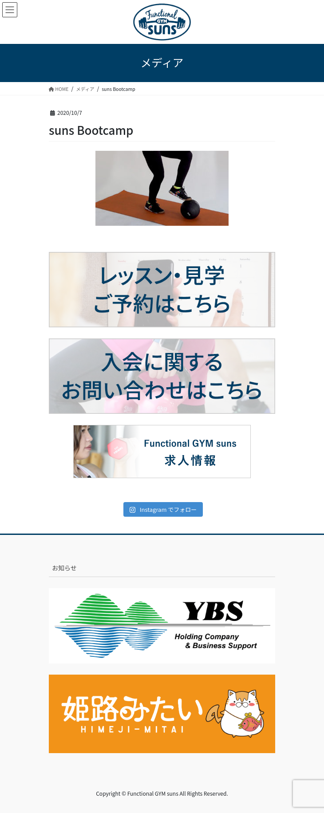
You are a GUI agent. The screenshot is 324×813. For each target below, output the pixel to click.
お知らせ (64, 567)
